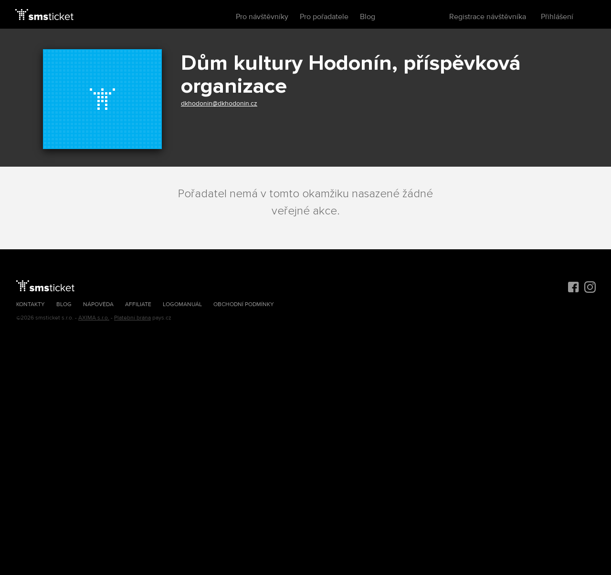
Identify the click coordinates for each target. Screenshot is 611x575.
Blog (367, 16)
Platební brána (132, 317)
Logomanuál (182, 304)
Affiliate (138, 304)
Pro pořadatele (324, 16)
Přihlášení (557, 16)
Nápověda (98, 304)
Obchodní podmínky (243, 304)
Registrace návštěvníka (487, 16)
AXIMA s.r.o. (93, 317)
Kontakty (30, 304)
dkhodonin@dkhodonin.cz (219, 103)
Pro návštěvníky (262, 16)
